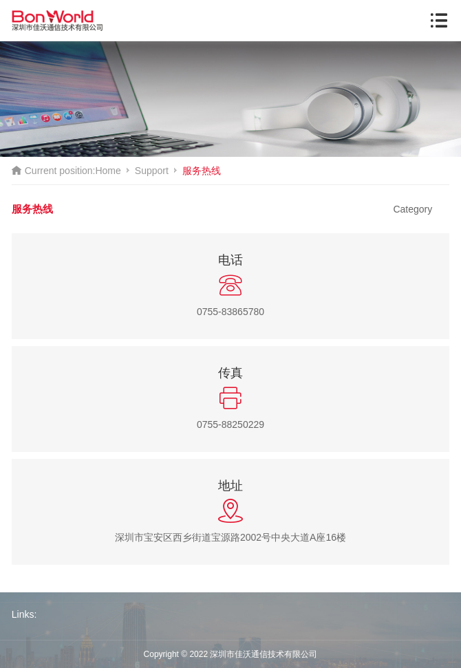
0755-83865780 (230, 311)
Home (107, 170)
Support (152, 170)
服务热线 (201, 170)
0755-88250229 (230, 424)
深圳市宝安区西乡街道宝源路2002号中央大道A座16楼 (230, 537)
